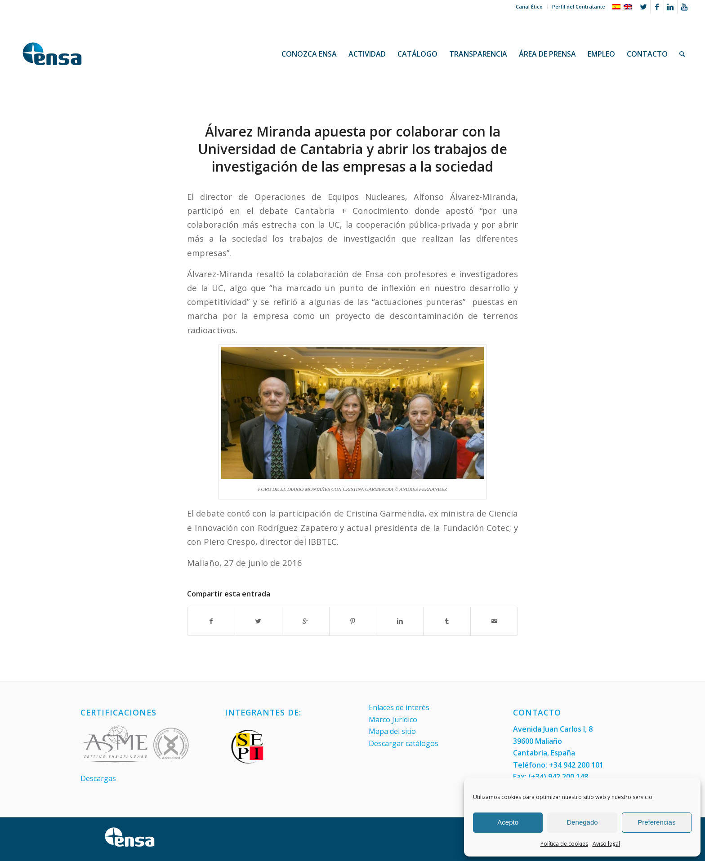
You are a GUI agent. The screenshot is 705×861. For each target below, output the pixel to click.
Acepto (507, 822)
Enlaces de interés (399, 707)
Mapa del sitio (392, 731)
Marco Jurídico (393, 719)
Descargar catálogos (403, 743)
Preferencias (656, 822)
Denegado (582, 822)
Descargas (98, 778)
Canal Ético (529, 6)
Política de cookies (564, 844)
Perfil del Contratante (578, 6)
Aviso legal (606, 844)
